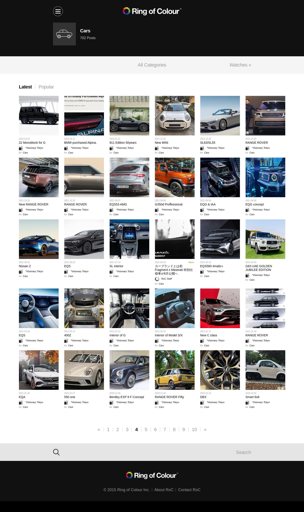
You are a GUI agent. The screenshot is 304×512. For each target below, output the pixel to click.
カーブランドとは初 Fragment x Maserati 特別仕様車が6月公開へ (174, 269)
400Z (67, 335)
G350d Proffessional (169, 204)
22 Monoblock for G (32, 142)
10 (194, 429)
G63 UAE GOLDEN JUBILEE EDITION (259, 268)
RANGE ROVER (257, 142)
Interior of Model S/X (169, 335)
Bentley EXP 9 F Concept (127, 397)
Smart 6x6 (253, 397)
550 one (69, 397)
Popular (46, 87)
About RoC (163, 490)
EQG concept (255, 204)
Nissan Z (25, 266)
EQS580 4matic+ (211, 266)
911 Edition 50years (123, 142)
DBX (203, 397)
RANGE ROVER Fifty (169, 397)
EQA (22, 397)
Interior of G (118, 335)
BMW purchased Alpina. (80, 142)
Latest (25, 87)
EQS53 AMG (118, 204)
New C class (208, 335)
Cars (25, 152)
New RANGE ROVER (33, 204)
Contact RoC (189, 490)
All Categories (152, 65)
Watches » (240, 65)
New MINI (161, 142)
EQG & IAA (208, 204)
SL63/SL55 (207, 142)
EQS (67, 266)
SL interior (116, 266)
